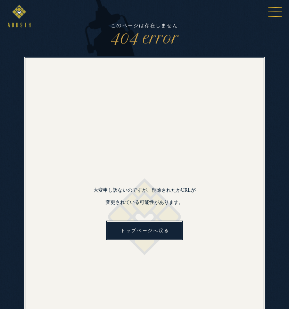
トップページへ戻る (145, 230)
